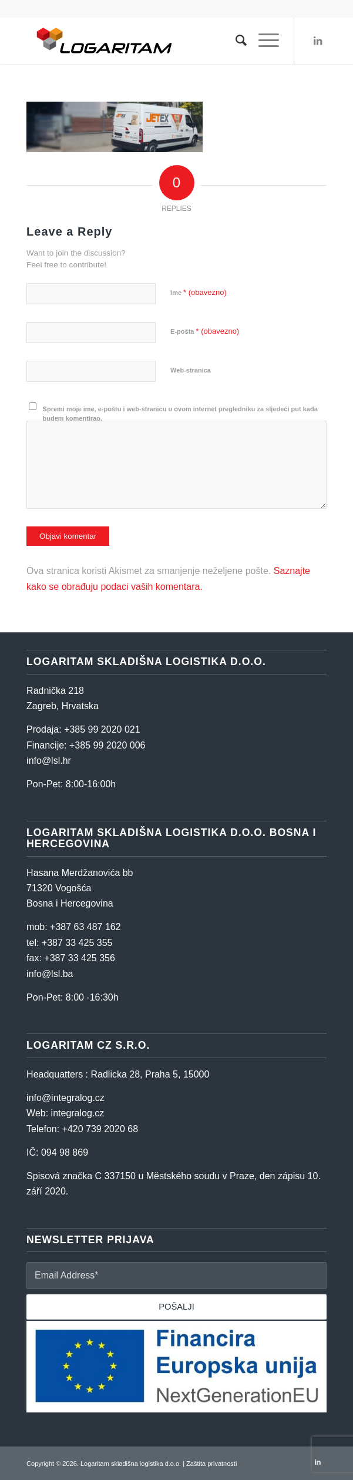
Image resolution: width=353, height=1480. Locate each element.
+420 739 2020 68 (100, 1129)
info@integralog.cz (65, 1098)
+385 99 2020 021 (102, 729)
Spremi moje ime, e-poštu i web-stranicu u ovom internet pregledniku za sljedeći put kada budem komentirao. (180, 413)
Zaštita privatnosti (211, 1463)
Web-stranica (190, 370)
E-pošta (204, 331)
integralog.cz (78, 1113)
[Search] (235, 40)
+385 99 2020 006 (107, 745)
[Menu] (263, 40)
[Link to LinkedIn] (318, 41)
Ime (198, 292)
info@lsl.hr (48, 761)
